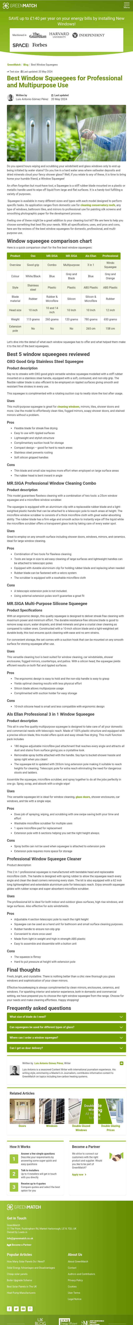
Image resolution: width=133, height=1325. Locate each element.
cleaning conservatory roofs (98, 205)
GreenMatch (14, 64)
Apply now (77, 1174)
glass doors (83, 797)
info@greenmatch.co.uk (20, 1238)
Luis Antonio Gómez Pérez (48, 1063)
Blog (25, 64)
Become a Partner (21, 1244)
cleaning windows (68, 406)
